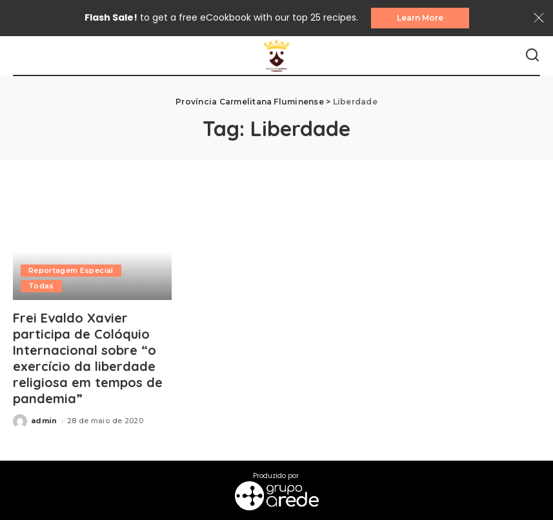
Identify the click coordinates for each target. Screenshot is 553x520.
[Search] (532, 55)
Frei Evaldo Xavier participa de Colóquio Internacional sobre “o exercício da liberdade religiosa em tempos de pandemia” (88, 358)
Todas (41, 285)
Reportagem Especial (71, 270)
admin (44, 420)
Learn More (420, 18)
